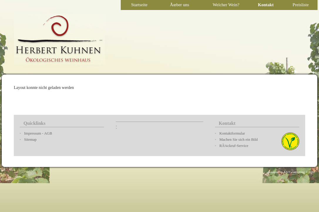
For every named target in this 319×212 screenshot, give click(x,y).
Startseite (139, 4)
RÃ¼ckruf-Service (234, 145)
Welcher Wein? (226, 4)
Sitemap (30, 139)
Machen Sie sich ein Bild (238, 139)
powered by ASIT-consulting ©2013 (291, 172)
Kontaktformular (232, 133)
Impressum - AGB (38, 133)
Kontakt (265, 4)
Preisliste (301, 4)
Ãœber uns (179, 4)
